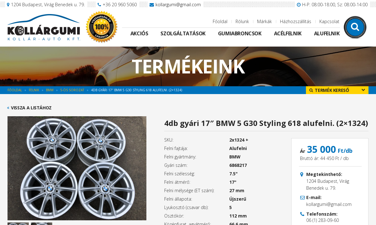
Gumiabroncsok (240, 33)
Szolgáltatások (182, 33)
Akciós (139, 33)
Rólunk (242, 21)
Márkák (264, 21)
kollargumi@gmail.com (178, 5)
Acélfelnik (288, 33)
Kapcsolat (329, 21)
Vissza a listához (31, 108)
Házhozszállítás (295, 21)
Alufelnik (326, 33)
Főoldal (220, 21)
